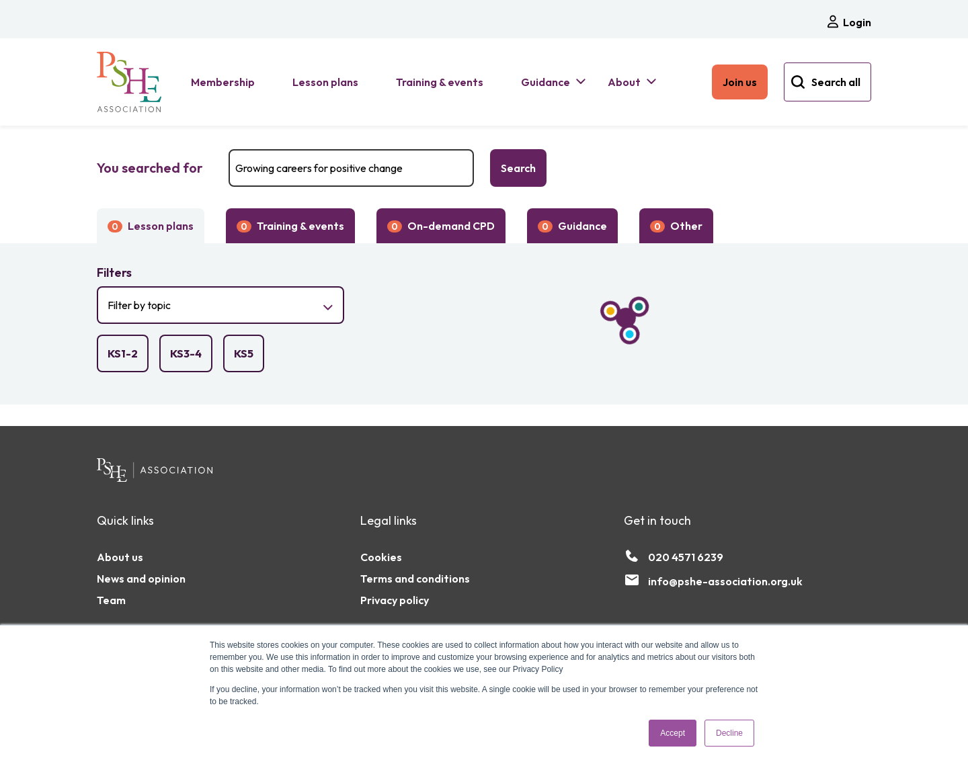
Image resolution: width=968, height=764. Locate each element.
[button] (220, 273)
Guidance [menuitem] (545, 82)
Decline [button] (729, 733)
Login (848, 21)
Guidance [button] (572, 225)
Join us (740, 82)
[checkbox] (123, 353)
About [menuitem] (624, 82)
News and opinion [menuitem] (141, 578)
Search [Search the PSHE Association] (518, 168)
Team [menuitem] (111, 600)
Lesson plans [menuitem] (325, 82)
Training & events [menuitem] (439, 82)
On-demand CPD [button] (441, 225)
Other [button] (676, 225)
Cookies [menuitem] (381, 557)
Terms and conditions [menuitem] (415, 578)
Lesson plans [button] (151, 225)
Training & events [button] (290, 225)
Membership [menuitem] (223, 82)
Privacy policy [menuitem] (394, 600)
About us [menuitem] (120, 557)
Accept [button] (672, 733)
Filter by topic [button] (195, 311)
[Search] (351, 168)
